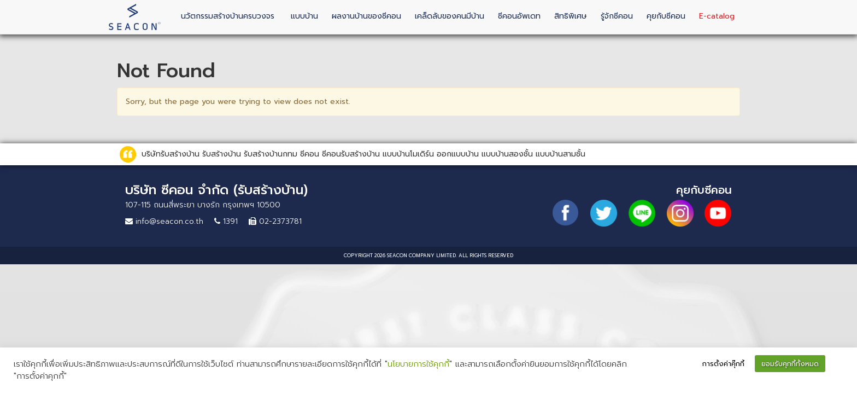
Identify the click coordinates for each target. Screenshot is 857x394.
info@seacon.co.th (164, 221)
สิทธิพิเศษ (570, 16)
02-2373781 (275, 221)
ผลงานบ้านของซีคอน (366, 16)
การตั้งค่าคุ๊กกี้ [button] (723, 363)
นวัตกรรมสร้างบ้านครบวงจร (227, 16)
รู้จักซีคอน (617, 16)
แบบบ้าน (304, 16)
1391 (226, 221)
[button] (838, 364)
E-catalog (717, 16)
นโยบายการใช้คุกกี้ (418, 364)
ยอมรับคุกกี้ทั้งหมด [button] (790, 363)
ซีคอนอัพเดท (519, 16)
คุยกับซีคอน (666, 16)
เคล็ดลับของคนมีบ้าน (449, 16)
